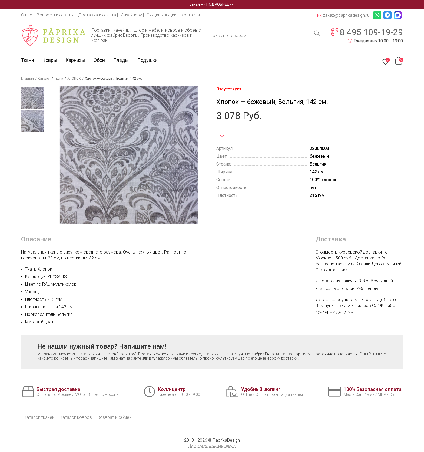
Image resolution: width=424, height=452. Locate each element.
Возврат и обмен (114, 417)
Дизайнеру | (132, 15)
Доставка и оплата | (98, 15)
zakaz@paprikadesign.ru (343, 15)
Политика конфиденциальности (212, 445)
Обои (99, 60)
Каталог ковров (76, 417)
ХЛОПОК (74, 78)
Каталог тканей (39, 417)
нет (313, 187)
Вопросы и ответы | (56, 15)
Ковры (49, 60)
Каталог (44, 78)
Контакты (190, 15)
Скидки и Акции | (162, 15)
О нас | (27, 15)
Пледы (121, 60)
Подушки (147, 60)
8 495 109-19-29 (371, 32)
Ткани (27, 60)
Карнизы (75, 60)
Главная (27, 78)
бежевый (319, 156)
